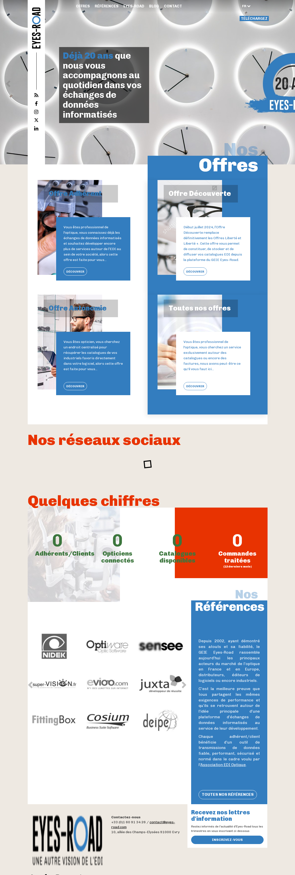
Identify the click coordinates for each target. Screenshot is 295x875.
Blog (154, 6)
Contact (173, 6)
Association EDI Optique (223, 764)
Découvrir (75, 271)
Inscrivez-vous (227, 840)
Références (106, 6)
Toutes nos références (228, 794)
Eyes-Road (133, 6)
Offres (83, 6)
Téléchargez (254, 18)
